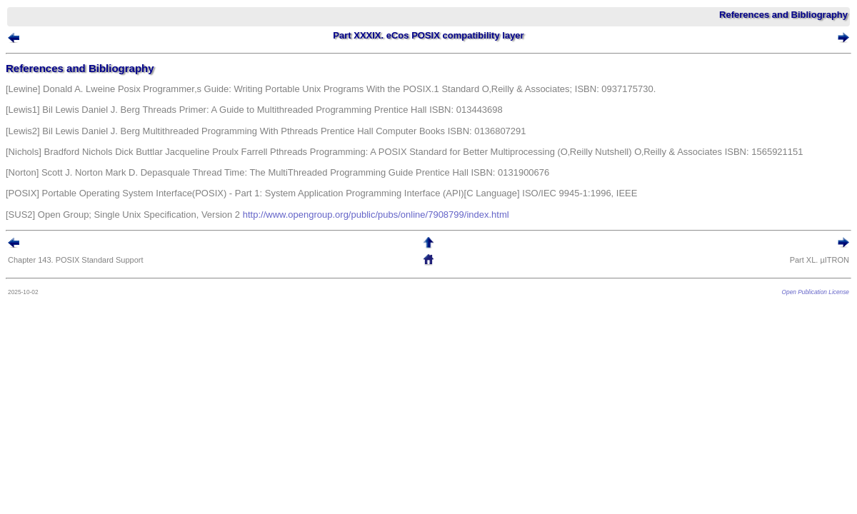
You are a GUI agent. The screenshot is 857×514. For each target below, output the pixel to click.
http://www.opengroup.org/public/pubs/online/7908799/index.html (397, 218)
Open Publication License (794, 295)
